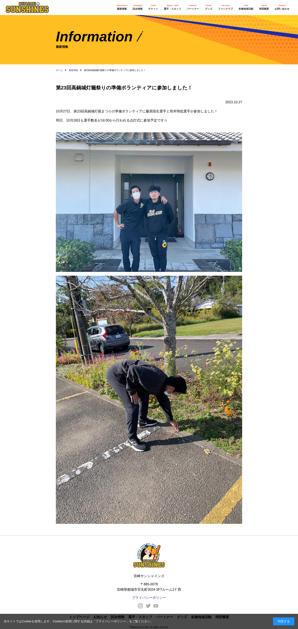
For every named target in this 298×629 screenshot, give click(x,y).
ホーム (59, 70)
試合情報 (138, 7)
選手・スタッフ (172, 7)
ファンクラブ (225, 7)
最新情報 (122, 7)
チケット (153, 7)
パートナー (193, 7)
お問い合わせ (282, 7)
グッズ (208, 7)
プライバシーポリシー (111, 621)
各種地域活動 (246, 7)
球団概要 (264, 7)
